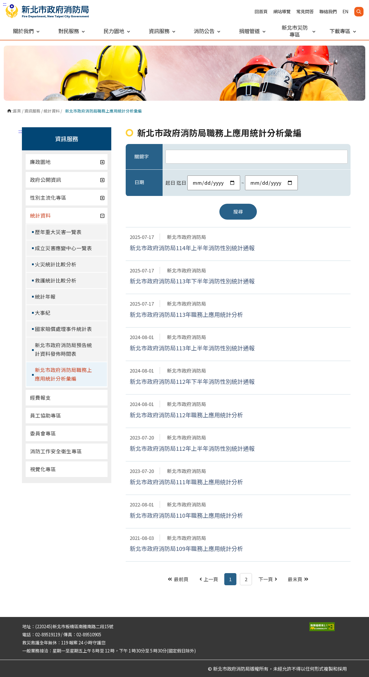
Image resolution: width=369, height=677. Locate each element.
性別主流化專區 (67, 197)
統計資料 (52, 111)
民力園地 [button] (116, 31)
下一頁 (267, 579)
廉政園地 (67, 161)
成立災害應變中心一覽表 (63, 248)
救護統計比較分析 (55, 280)
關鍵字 (141, 156)
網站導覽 (282, 11)
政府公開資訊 (67, 179)
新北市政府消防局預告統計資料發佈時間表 (63, 349)
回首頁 (261, 11)
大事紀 (42, 312)
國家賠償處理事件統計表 (63, 328)
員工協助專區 (45, 415)
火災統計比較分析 (55, 264)
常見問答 (305, 11)
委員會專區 (43, 433)
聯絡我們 (328, 11)
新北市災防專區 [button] (298, 31)
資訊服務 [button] (162, 31)
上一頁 (208, 579)
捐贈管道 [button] (252, 31)
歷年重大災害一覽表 (58, 231)
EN (345, 11)
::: (4, 3)
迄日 (181, 182)
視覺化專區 (43, 469)
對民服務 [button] (71, 31)
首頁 (17, 111)
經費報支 (40, 397)
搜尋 (238, 211)
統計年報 (45, 296)
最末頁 (298, 579)
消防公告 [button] (207, 31)
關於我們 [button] (26, 31)
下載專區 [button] (343, 31)
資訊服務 (32, 111)
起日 (170, 182)
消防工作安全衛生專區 (56, 451)
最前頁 (178, 579)
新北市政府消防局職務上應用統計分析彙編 (63, 374)
